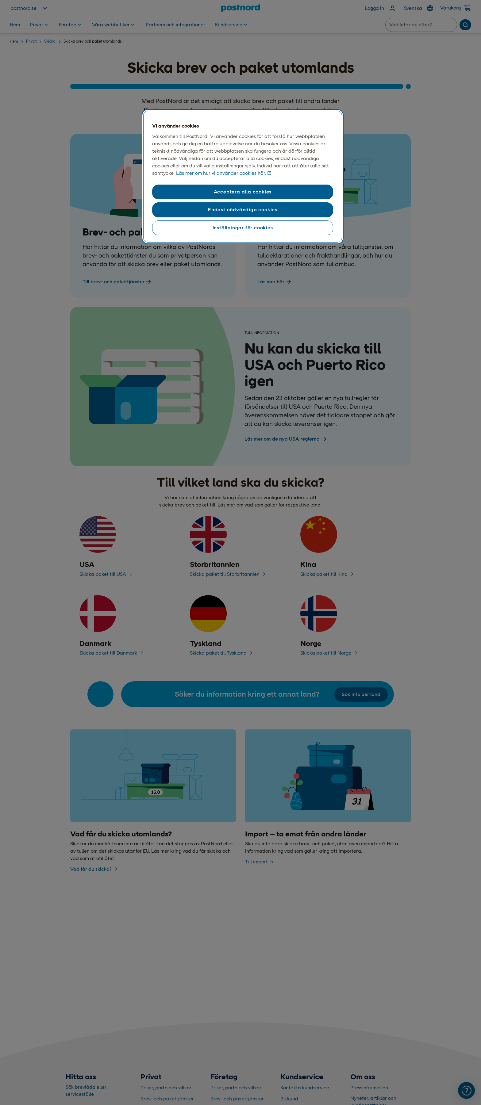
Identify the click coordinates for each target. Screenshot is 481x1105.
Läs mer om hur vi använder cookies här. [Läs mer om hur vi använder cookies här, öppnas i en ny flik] (221, 173)
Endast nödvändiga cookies (242, 209)
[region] (242, 176)
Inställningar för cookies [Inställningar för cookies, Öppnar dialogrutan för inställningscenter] (243, 228)
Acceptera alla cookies (243, 192)
